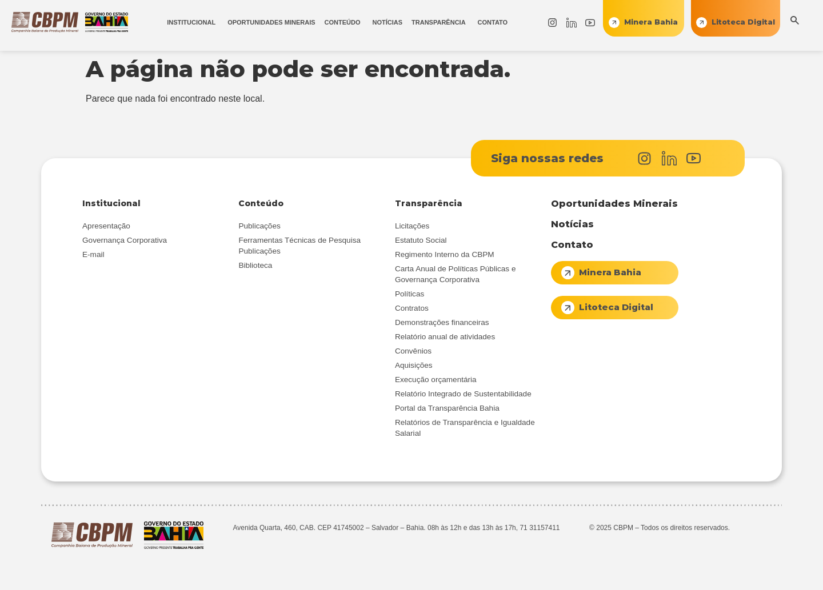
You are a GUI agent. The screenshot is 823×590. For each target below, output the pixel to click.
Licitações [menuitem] (412, 226)
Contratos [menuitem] (412, 308)
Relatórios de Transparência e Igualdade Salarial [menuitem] (465, 428)
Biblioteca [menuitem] (255, 265)
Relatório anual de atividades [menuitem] (445, 336)
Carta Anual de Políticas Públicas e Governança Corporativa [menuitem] (455, 274)
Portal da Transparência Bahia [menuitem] (447, 408)
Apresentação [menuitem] (106, 226)
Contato (572, 244)
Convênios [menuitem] (413, 351)
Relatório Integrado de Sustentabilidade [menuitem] (463, 394)
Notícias (572, 224)
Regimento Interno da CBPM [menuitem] (444, 254)
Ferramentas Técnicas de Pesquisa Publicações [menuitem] (299, 245)
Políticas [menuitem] (409, 294)
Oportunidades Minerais (614, 203)
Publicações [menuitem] (259, 226)
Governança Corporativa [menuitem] (124, 240)
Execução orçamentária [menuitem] (436, 379)
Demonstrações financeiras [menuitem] (442, 322)
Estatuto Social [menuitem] (421, 240)
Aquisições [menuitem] (414, 365)
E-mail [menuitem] (93, 254)
